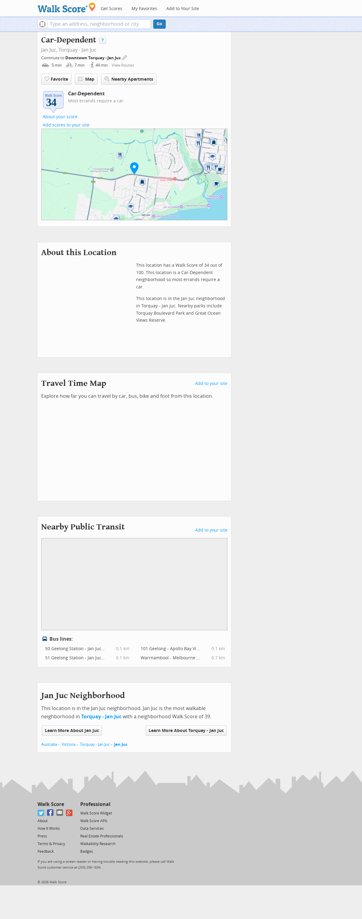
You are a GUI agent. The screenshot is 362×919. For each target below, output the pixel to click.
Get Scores (111, 8)
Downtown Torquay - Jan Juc (93, 58)
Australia (49, 744)
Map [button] (86, 79)
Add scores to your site (66, 125)
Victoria (68, 744)
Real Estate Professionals (101, 836)
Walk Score (51, 804)
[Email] (59, 812)
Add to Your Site (182, 8)
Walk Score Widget (96, 813)
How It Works (49, 828)
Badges (86, 851)
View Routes (123, 65)
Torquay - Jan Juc (77, 50)
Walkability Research (97, 844)
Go (159, 24)
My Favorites (144, 8)
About (43, 821)
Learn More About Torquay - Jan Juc (186, 730)
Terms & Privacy (51, 844)
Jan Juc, (49, 50)
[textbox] (99, 24)
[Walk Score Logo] (67, 7)
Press (42, 836)
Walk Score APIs (93, 821)
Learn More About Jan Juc (72, 730)
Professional (95, 804)
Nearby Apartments (128, 79)
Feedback (46, 851)
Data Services (92, 828)
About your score (60, 116)
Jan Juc (121, 744)
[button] (42, 24)
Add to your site (211, 383)
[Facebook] (50, 812)
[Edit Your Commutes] (125, 57)
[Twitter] (41, 812)
